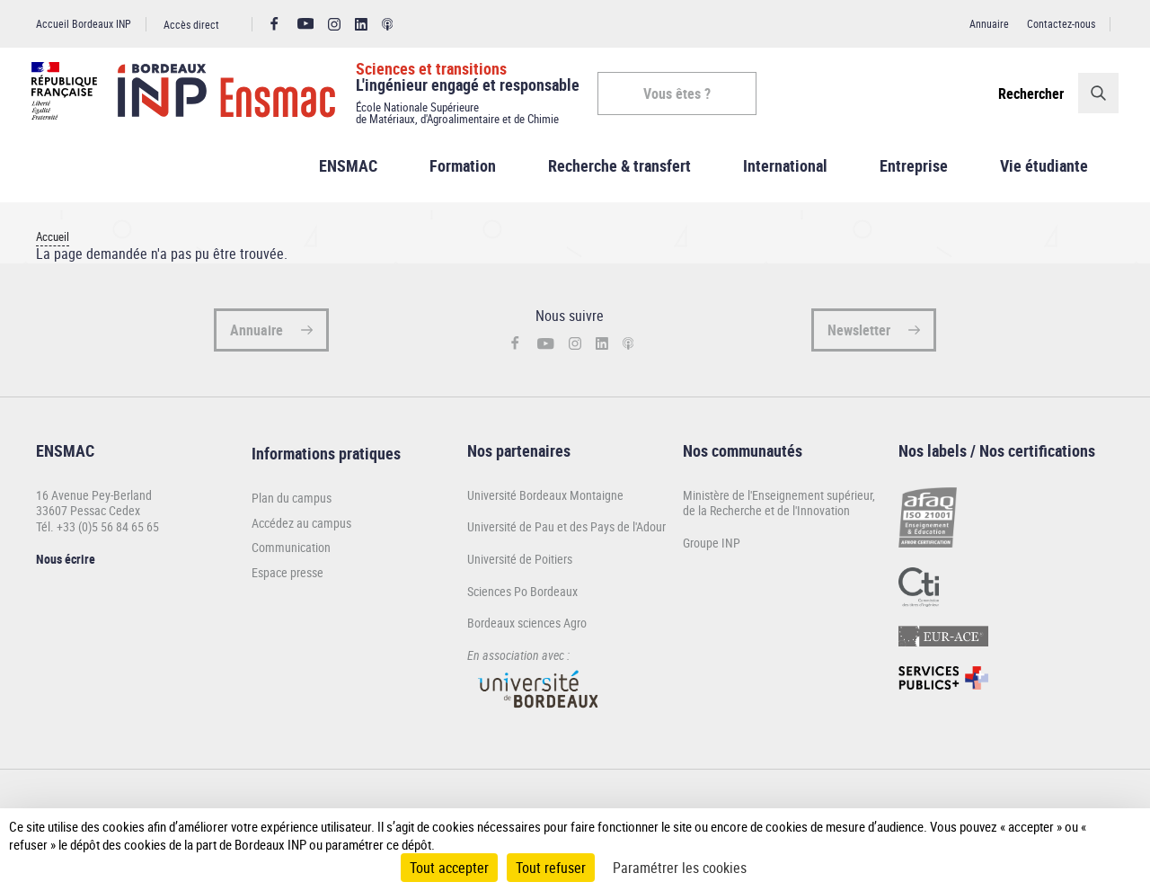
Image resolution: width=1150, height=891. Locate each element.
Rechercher (1026, 93)
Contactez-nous (1061, 23)
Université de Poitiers (519, 566)
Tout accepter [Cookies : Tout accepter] (449, 868)
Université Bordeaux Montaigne (545, 503)
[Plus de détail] (1107, 835)
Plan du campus (292, 506)
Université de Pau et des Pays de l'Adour (566, 535)
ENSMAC (348, 174)
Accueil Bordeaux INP (83, 23)
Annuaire (989, 23)
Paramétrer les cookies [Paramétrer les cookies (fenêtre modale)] (680, 868)
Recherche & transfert (619, 174)
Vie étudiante (1044, 174)
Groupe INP (711, 550)
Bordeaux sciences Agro (527, 631)
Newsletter (858, 338)
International (785, 174)
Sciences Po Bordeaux (522, 599)
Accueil (52, 245)
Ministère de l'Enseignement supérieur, (779, 503)
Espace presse (287, 581)
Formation (462, 174)
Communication (291, 556)
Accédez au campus (301, 531)
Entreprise (914, 174)
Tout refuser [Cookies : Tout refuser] (551, 868)
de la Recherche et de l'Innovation (766, 519)
